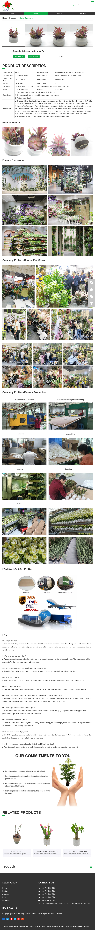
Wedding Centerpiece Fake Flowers (77, 926)
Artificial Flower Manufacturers (18, 926)
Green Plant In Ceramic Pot (77, 851)
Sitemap (58, 914)
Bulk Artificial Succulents (37, 926)
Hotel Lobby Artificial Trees (55, 926)
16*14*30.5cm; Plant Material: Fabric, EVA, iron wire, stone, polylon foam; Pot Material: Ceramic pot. (47, 854)
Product (12, 18)
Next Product (34, 56)
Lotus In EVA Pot (17, 851)
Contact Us (6, 900)
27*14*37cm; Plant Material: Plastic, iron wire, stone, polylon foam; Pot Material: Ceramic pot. (77, 854)
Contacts (83, 13)
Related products (21, 813)
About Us (59, 13)
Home (12, 13)
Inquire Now (19, 56)
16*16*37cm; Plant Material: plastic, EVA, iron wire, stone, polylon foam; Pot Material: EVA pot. (17, 854)
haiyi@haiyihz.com (48, 900)
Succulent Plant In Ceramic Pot (47, 851)
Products (35, 13)
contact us (46, 882)
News (4, 897)
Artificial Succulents (25, 18)
